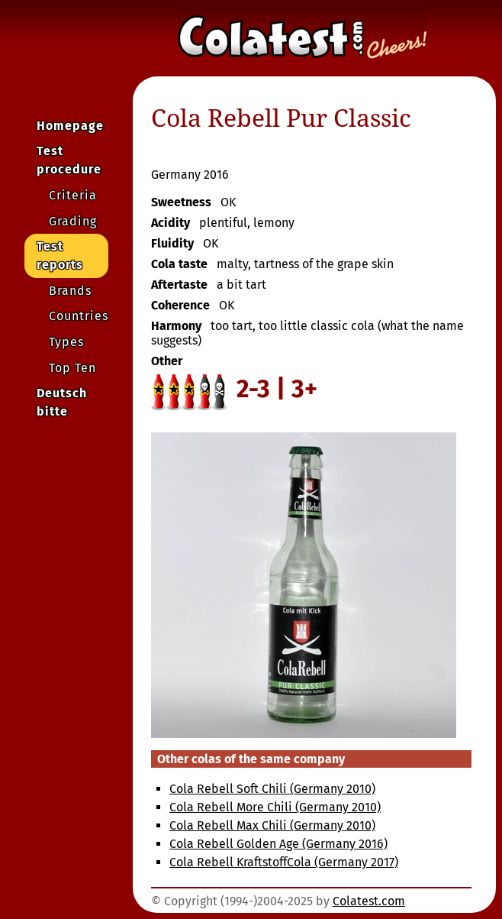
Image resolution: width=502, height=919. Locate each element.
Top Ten (72, 368)
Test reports (60, 255)
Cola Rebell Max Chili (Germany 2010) (272, 825)
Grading (73, 221)
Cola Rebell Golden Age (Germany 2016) (278, 843)
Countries (78, 316)
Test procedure (69, 160)
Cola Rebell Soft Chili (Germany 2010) (272, 788)
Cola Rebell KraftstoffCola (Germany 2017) (283, 862)
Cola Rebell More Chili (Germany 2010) (275, 807)
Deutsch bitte (62, 402)
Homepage (70, 125)
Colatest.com (369, 901)
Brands (70, 290)
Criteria (73, 195)
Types (66, 342)
